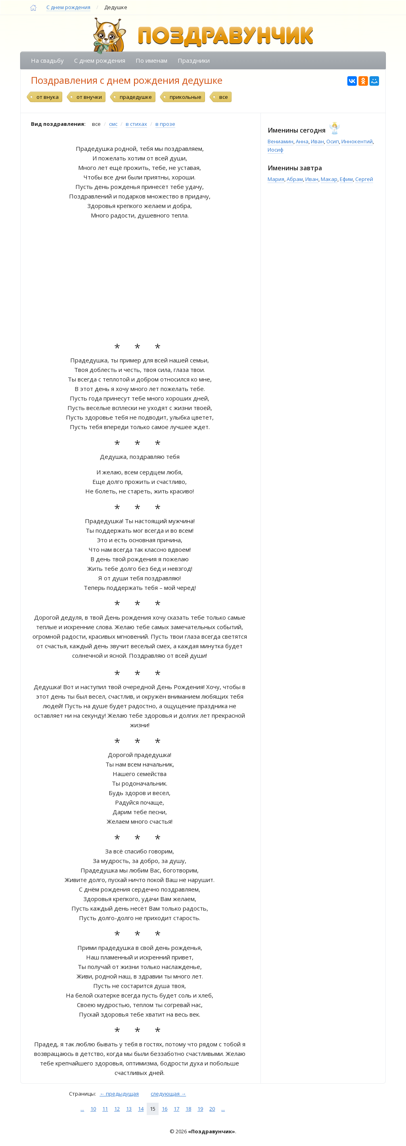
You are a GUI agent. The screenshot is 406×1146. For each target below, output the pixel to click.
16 (164, 1108)
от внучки (89, 96)
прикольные (185, 96)
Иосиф (275, 149)
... (82, 1108)
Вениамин (280, 141)
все (223, 96)
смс (113, 123)
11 (105, 1108)
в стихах (136, 123)
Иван (317, 141)
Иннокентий (357, 141)
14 (141, 1108)
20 (212, 1108)
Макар (329, 179)
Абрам (295, 179)
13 (129, 1108)
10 (93, 1108)
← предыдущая (119, 1093)
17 (176, 1108)
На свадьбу (47, 60)
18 (188, 1108)
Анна (302, 141)
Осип (332, 141)
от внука (47, 96)
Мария (276, 179)
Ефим (346, 179)
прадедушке (136, 96)
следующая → (168, 1093)
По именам (151, 60)
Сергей (364, 179)
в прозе (165, 123)
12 (117, 1108)
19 (200, 1108)
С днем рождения (68, 7)
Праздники (194, 60)
